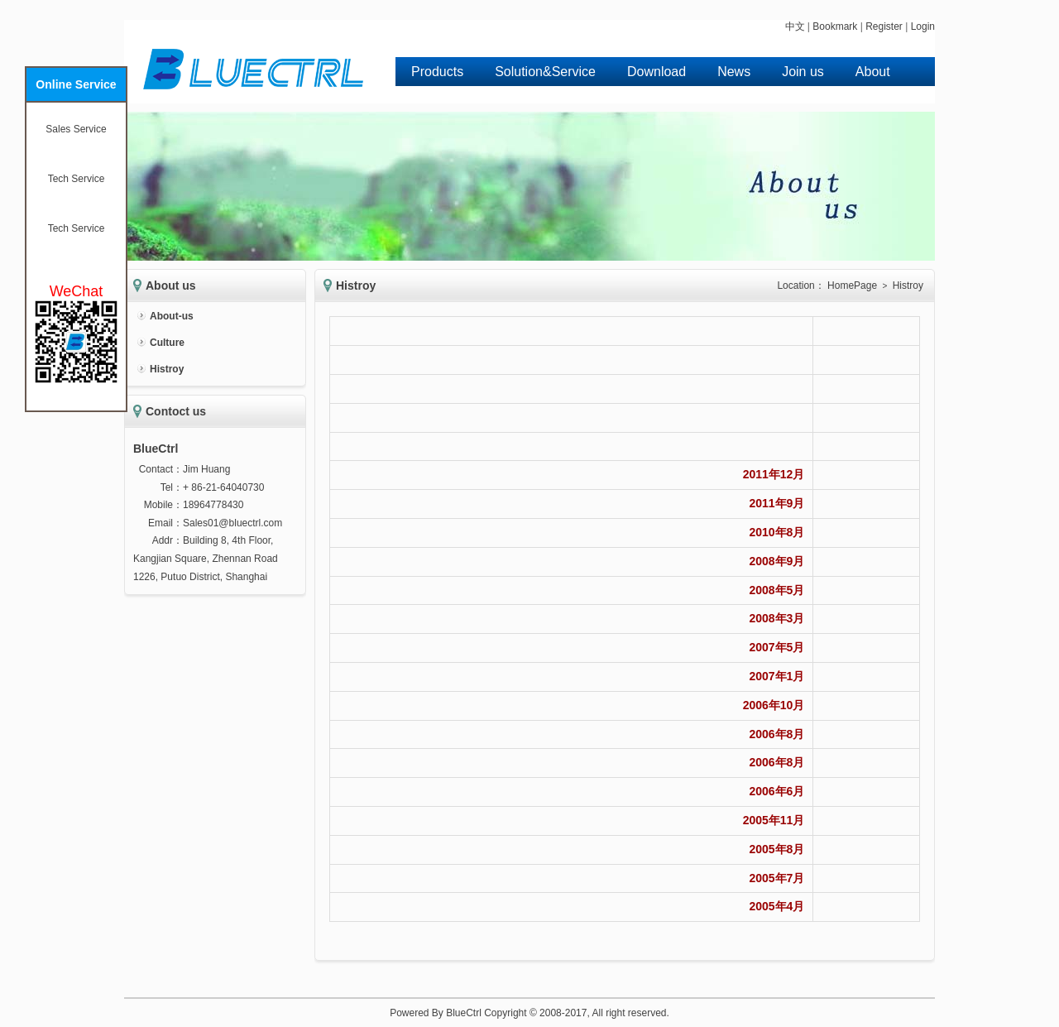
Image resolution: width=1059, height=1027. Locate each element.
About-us (172, 316)
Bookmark (834, 26)
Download (656, 72)
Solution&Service (545, 72)
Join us (803, 72)
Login (923, 26)
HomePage (852, 285)
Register (884, 26)
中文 (795, 26)
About (872, 72)
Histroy (167, 369)
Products (437, 72)
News (733, 72)
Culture (167, 342)
